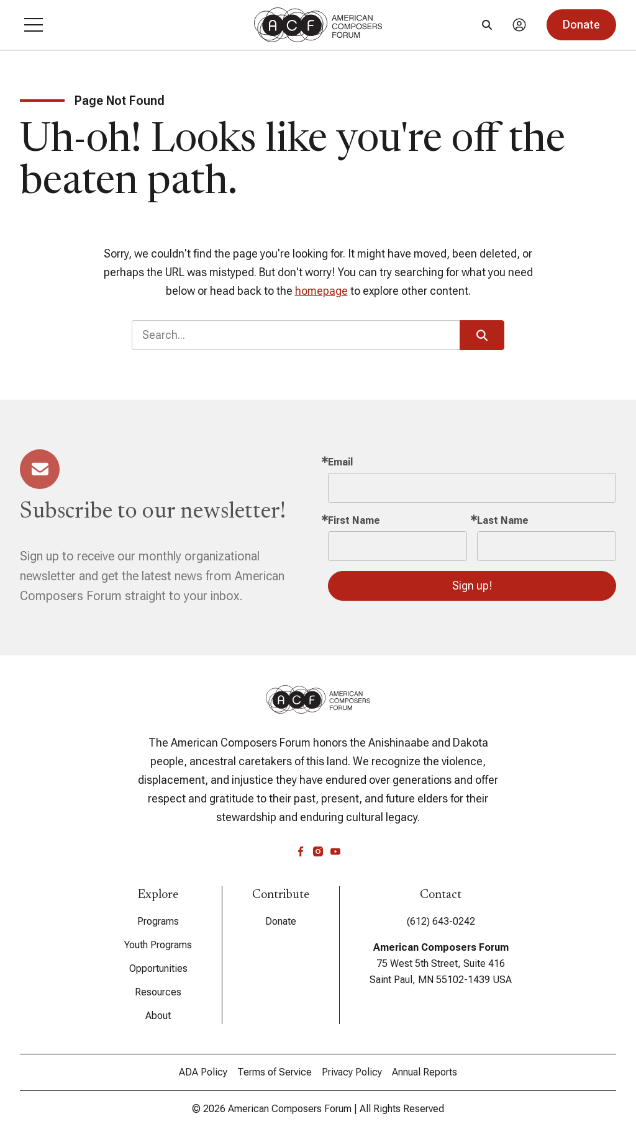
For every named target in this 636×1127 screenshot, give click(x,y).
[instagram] (318, 851)
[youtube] (335, 851)
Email (340, 462)
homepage (321, 290)
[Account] (519, 24)
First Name (354, 520)
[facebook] (301, 851)
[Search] (487, 25)
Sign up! (472, 585)
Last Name (503, 520)
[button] (33, 24)
